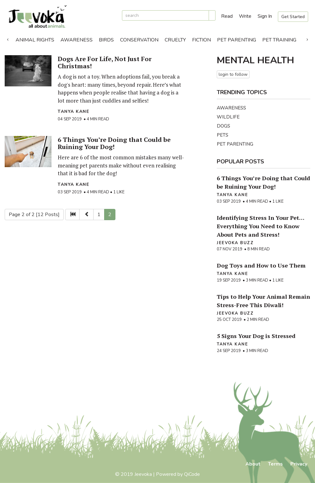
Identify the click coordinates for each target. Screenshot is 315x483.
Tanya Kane (73, 111)
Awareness (77, 39)
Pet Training (279, 39)
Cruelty (175, 39)
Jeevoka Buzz (235, 243)
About (252, 464)
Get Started (293, 17)
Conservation (139, 39)
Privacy (298, 464)
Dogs (223, 126)
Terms (275, 464)
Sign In (265, 16)
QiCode (192, 474)
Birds (106, 39)
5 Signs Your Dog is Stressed (256, 336)
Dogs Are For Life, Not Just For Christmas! (105, 62)
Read (227, 16)
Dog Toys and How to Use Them (261, 265)
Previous (8, 38)
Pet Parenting (236, 39)
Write (245, 16)
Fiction (201, 39)
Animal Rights (35, 39)
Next (307, 38)
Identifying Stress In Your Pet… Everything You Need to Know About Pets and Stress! (260, 226)
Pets (222, 135)
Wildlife (228, 117)
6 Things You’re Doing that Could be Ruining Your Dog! (114, 143)
